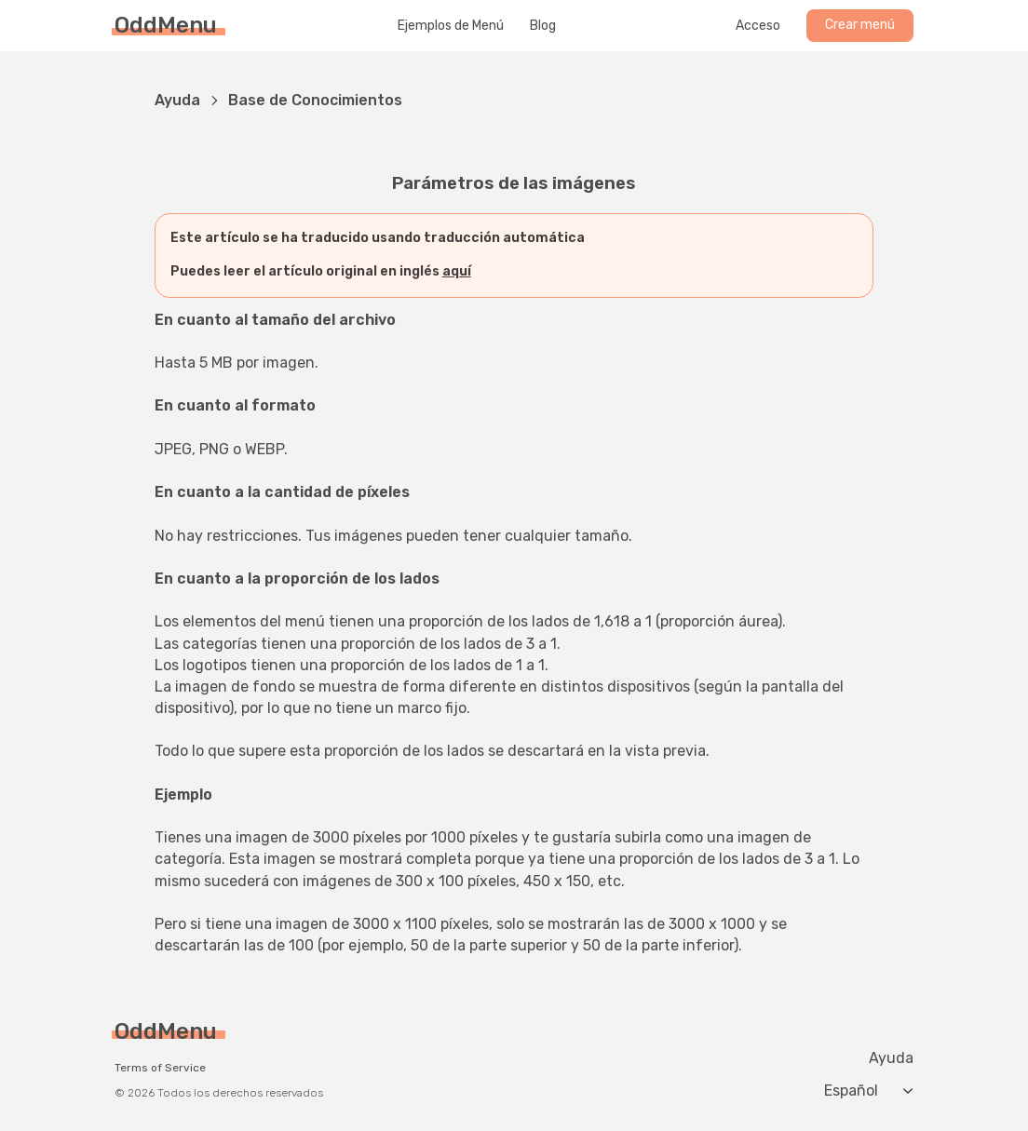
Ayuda (177, 100)
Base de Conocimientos (315, 100)
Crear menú (860, 25)
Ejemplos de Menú (451, 26)
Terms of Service (160, 1067)
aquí (456, 271)
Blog (543, 26)
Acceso (758, 26)
